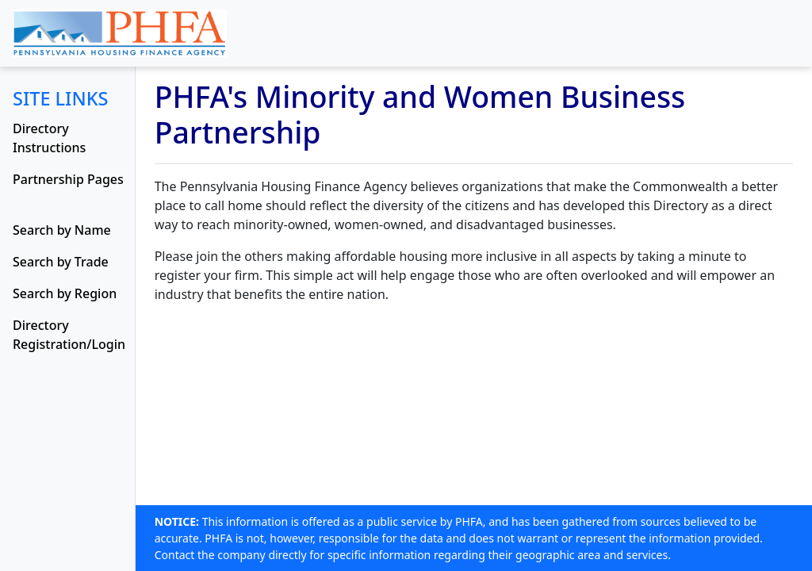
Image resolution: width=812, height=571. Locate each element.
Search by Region (65, 293)
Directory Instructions (49, 138)
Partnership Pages (68, 179)
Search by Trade (61, 261)
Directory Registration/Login (69, 334)
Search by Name (62, 230)
